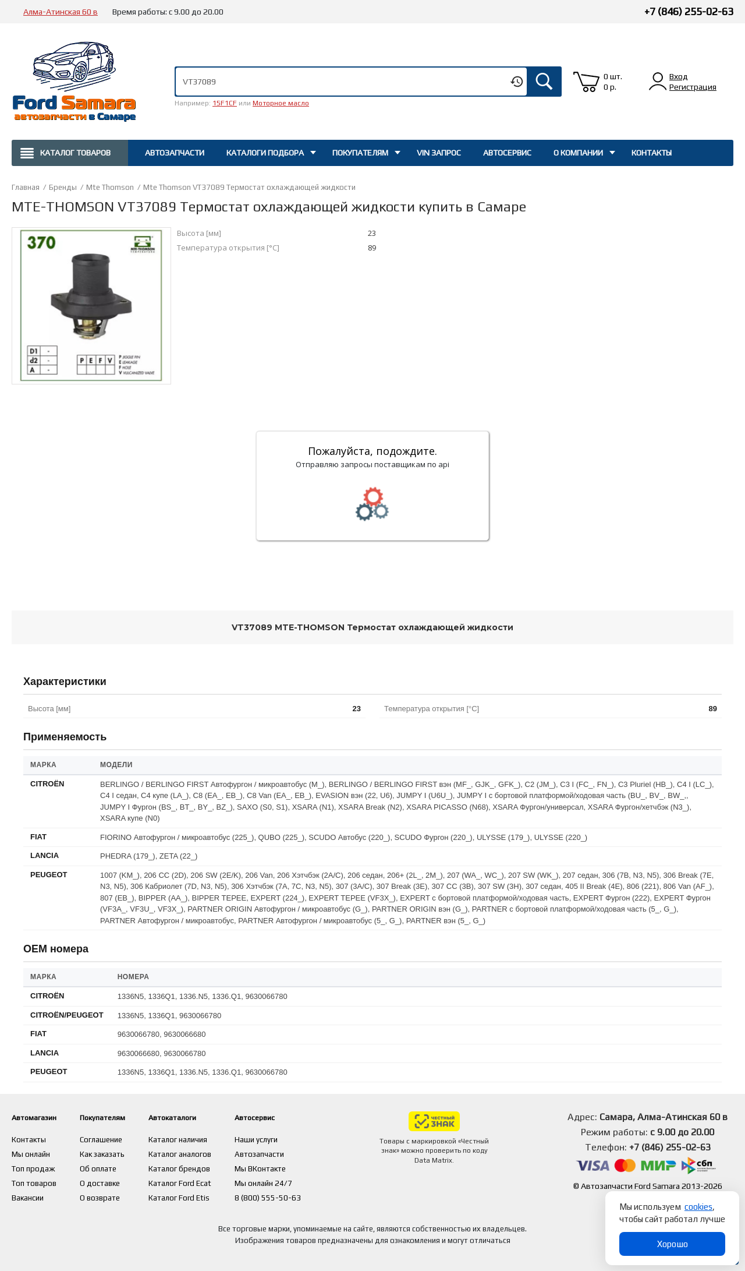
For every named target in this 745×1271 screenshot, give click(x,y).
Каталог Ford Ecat (204, 1180)
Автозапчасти (174, 152)
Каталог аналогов (204, 1152)
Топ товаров (35, 1180)
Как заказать (115, 1152)
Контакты (652, 152)
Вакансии (29, 1194)
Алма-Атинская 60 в (60, 11)
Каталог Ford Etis (203, 1194)
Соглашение (114, 1138)
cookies (698, 1207)
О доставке (112, 1180)
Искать (544, 82)
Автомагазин (40, 1116)
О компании (578, 152)
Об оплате (110, 1166)
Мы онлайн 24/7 (289, 1180)
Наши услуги (282, 1138)
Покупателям (360, 152)
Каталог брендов (204, 1166)
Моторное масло (281, 103)
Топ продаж (34, 1166)
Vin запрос (439, 152)
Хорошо (672, 1244)
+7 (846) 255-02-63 (688, 11)
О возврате (112, 1194)
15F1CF (224, 103)
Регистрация (692, 86)
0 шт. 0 (613, 81)
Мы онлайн (32, 1152)
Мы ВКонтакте (286, 1166)
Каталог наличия (202, 1138)
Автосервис (507, 152)
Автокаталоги (202, 1116)
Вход (678, 76)
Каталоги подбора (265, 152)
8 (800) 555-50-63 (293, 1194)
